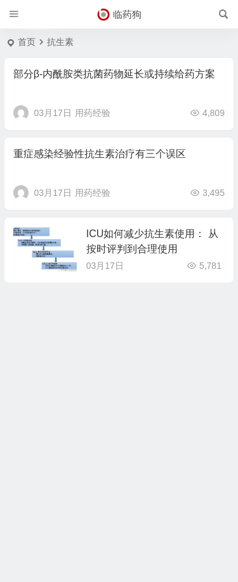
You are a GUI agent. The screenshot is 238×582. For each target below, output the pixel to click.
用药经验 (92, 113)
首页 (27, 42)
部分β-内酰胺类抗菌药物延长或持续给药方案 (114, 73)
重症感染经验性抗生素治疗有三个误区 (99, 153)
